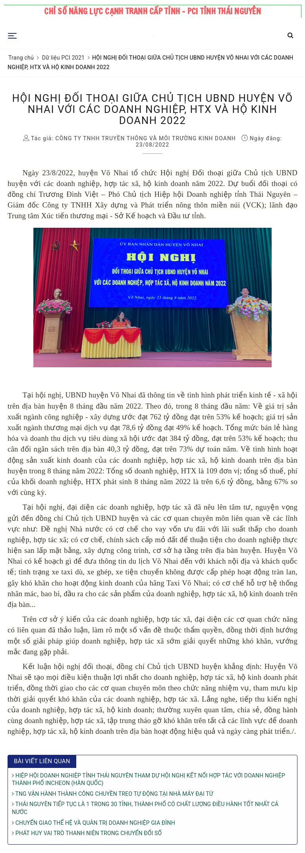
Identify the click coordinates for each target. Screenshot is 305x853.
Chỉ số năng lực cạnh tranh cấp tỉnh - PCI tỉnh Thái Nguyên (152, 11)
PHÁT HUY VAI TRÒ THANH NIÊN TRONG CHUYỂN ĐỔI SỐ (87, 833)
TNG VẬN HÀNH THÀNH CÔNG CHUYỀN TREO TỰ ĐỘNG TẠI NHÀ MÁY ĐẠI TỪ (112, 794)
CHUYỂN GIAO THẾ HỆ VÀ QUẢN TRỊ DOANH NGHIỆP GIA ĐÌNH (93, 823)
